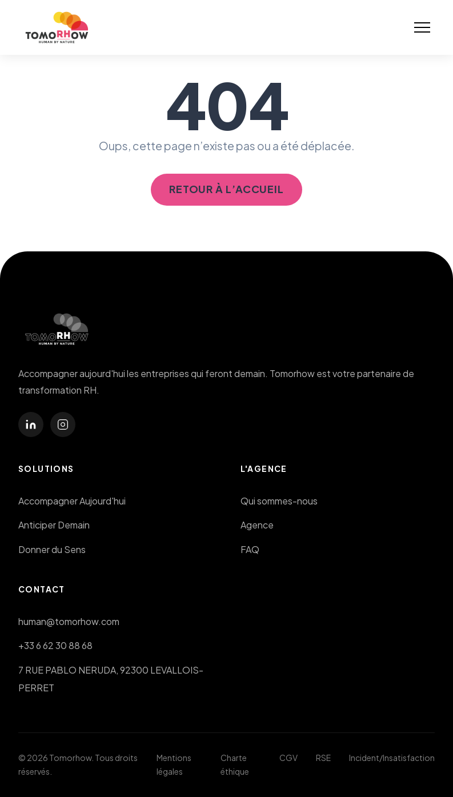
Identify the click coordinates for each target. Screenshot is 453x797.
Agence (257, 525)
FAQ (249, 549)
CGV (288, 757)
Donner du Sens (52, 549)
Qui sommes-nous (279, 501)
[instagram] (62, 424)
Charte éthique (235, 764)
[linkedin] (30, 424)
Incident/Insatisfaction (392, 757)
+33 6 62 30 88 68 (55, 645)
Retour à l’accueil (226, 188)
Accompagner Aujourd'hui (72, 501)
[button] (422, 27)
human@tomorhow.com (68, 621)
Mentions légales (174, 764)
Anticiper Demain (54, 525)
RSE (323, 757)
